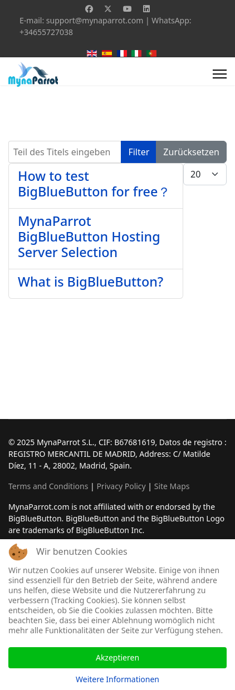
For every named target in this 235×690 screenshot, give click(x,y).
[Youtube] (127, 8)
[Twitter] (108, 8)
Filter (138, 152)
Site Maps (172, 486)
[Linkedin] (146, 8)
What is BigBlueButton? (90, 281)
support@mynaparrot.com (95, 20)
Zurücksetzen (191, 152)
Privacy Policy (120, 486)
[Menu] (220, 74)
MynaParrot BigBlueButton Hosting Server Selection (89, 236)
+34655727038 (46, 32)
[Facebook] (89, 8)
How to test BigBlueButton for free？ (94, 183)
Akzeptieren (117, 657)
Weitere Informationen (117, 679)
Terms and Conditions (48, 486)
